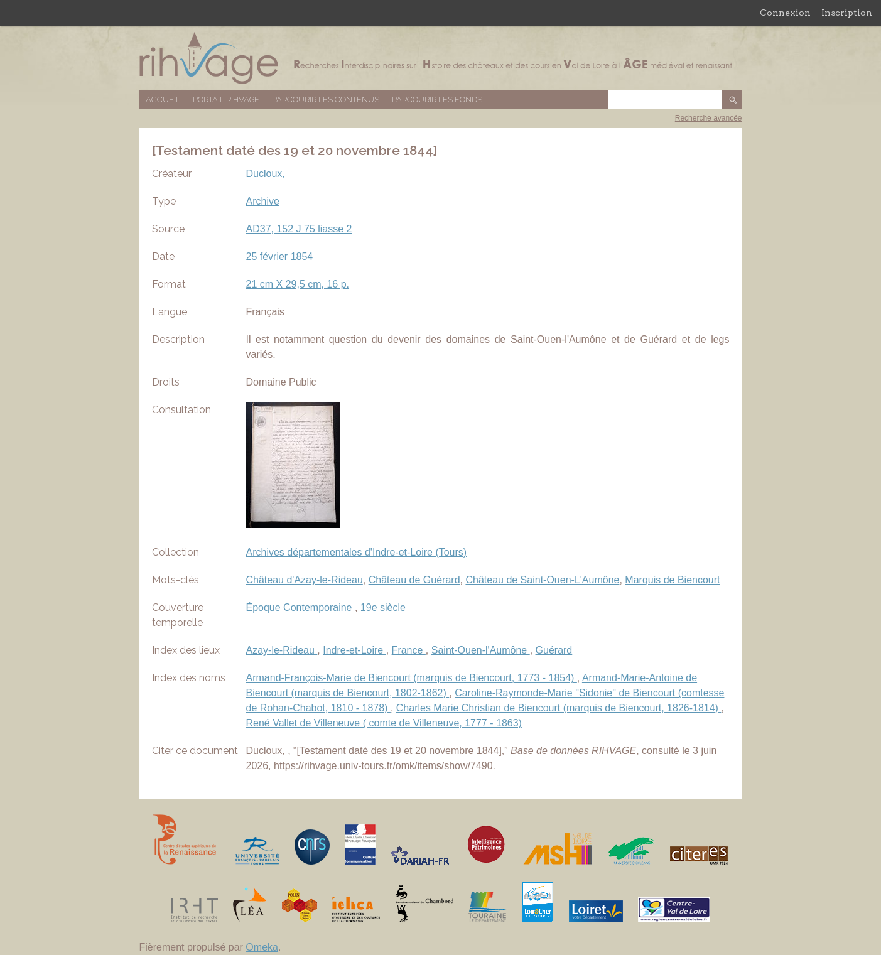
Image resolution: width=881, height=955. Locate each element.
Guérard (554, 650)
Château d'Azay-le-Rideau (304, 580)
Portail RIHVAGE (226, 99)
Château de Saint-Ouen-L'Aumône (542, 580)
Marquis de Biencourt (672, 580)
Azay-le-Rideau (282, 650)
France (409, 650)
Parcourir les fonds (437, 99)
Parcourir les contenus (325, 99)
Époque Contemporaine (300, 607)
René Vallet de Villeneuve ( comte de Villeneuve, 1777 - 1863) (384, 723)
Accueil (163, 99)
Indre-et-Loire (354, 650)
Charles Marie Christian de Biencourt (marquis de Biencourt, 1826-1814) (559, 708)
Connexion (785, 13)
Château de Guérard (414, 580)
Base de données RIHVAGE (440, 58)
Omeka (262, 947)
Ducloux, (265, 173)
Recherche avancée (708, 118)
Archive (262, 201)
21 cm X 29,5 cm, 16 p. (298, 284)
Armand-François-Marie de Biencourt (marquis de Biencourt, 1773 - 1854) (411, 677)
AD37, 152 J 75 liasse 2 (299, 229)
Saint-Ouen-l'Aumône (480, 650)
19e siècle (383, 607)
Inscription (846, 13)
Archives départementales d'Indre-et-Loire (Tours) (356, 552)
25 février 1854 (279, 256)
